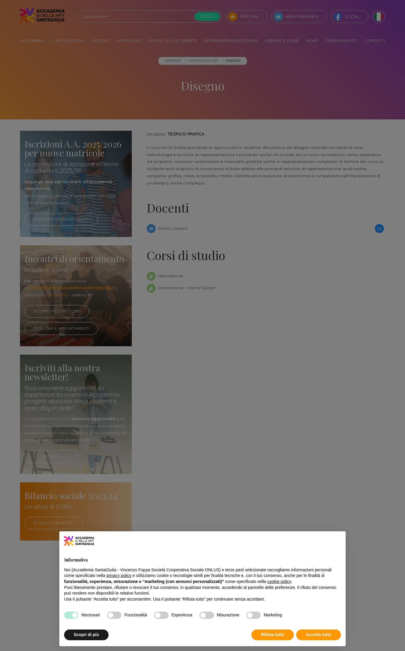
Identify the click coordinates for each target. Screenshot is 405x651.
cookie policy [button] (279, 581)
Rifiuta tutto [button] (273, 634)
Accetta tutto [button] (318, 634)
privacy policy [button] (119, 575)
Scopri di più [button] (86, 634)
